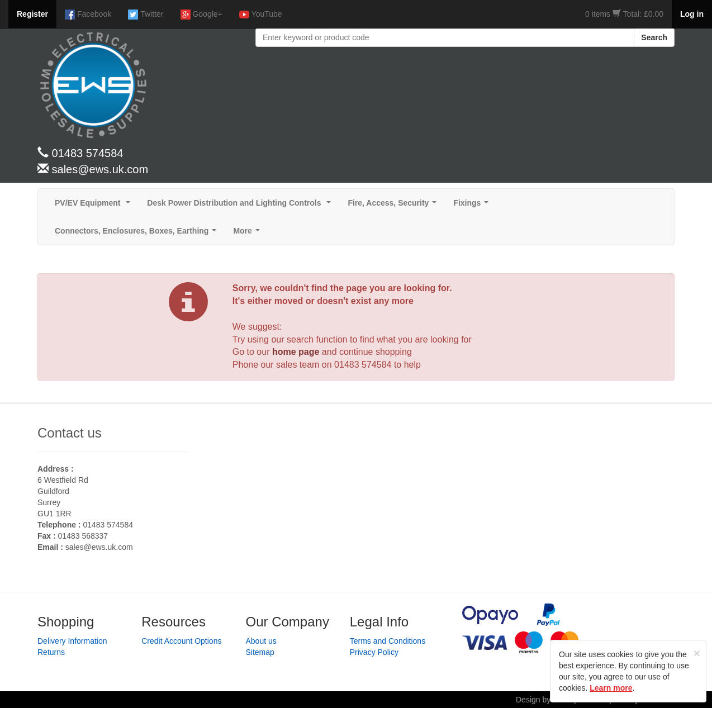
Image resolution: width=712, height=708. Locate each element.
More (248, 233)
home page (295, 352)
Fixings (473, 205)
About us (261, 640)
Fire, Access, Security (394, 205)
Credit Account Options (181, 640)
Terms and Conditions (387, 640)
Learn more (611, 687)
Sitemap (260, 652)
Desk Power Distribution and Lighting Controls (241, 205)
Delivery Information (72, 640)
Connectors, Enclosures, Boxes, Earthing (138, 233)
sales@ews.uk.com (99, 547)
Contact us (69, 432)
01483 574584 (362, 364)
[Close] (697, 653)
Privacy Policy (374, 652)
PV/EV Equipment (95, 205)
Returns (51, 652)
